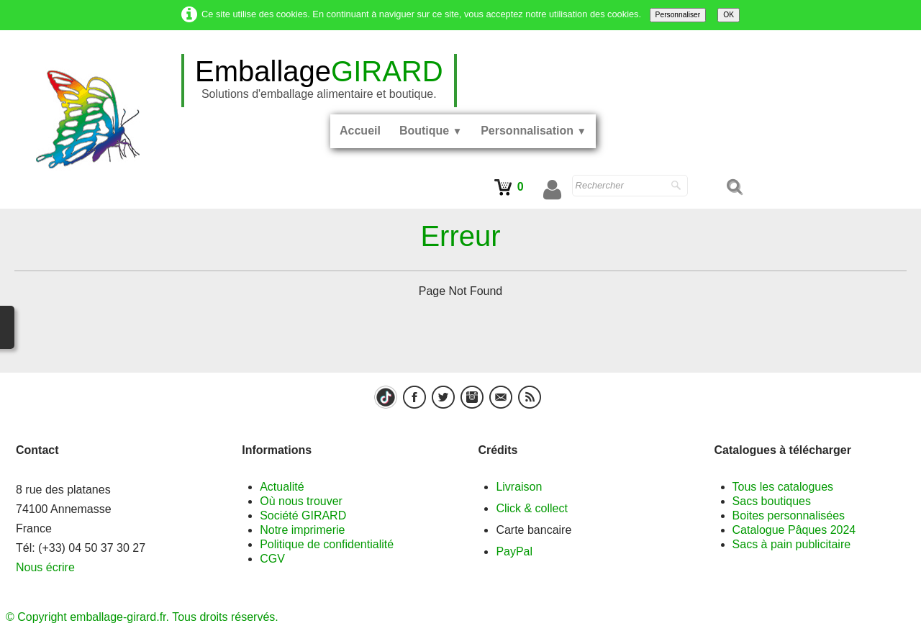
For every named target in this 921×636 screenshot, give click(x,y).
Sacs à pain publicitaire (791, 544)
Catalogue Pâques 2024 (794, 530)
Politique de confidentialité (327, 544)
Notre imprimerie (302, 530)
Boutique (430, 130)
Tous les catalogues (783, 487)
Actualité (282, 487)
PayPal (514, 551)
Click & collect (532, 508)
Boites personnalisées (788, 515)
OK (728, 15)
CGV (272, 559)
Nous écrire (45, 567)
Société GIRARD (303, 515)
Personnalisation (533, 130)
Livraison (519, 487)
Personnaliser (678, 15)
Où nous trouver (301, 501)
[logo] (319, 80)
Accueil (360, 130)
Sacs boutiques (771, 501)
